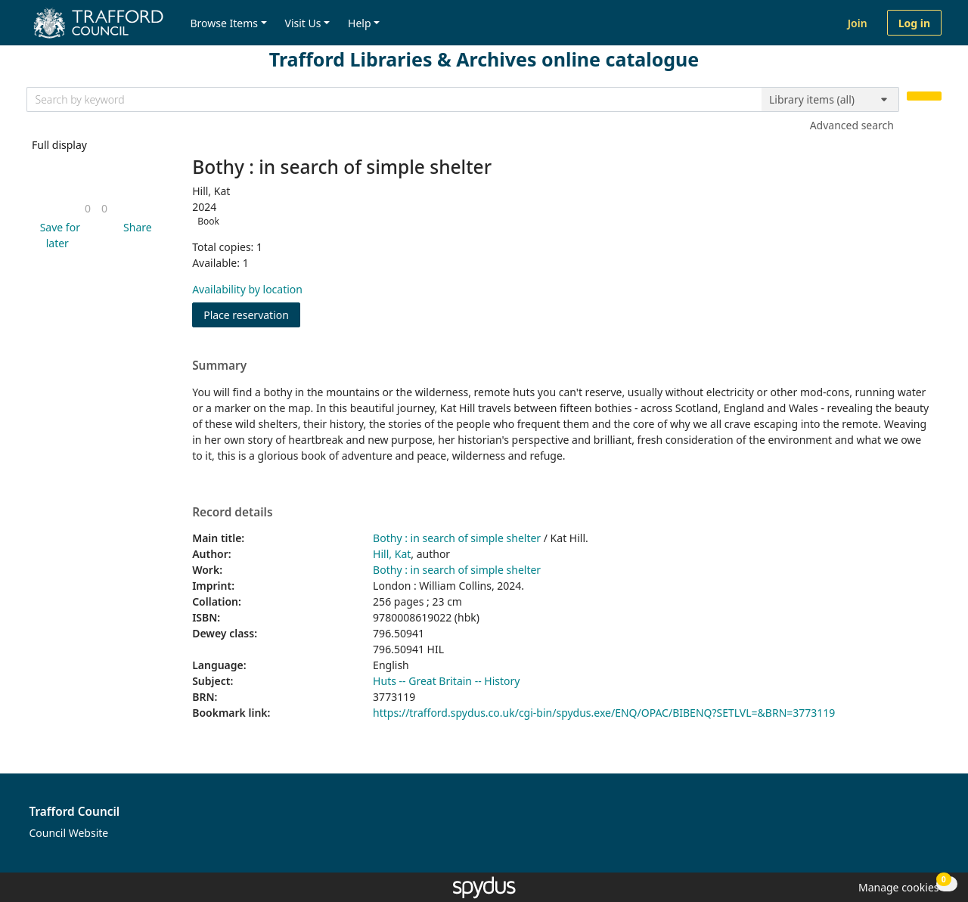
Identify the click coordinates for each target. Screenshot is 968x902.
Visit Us (303, 23)
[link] (88, 208)
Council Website (69, 833)
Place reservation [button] (251, 314)
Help (359, 23)
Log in (914, 23)
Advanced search (852, 125)
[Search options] (830, 100)
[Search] (924, 96)
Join (857, 23)
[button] (57, 235)
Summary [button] (219, 366)
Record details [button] (232, 512)
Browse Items (224, 23)
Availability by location (247, 289)
